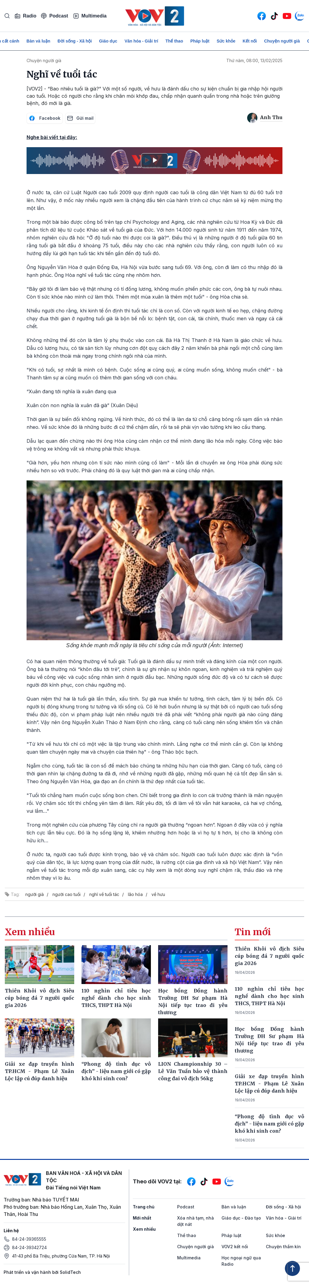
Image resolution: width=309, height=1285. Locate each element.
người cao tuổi (67, 894)
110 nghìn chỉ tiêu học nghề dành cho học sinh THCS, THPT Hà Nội (269, 996)
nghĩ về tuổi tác (104, 894)
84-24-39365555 (29, 1239)
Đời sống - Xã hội (75, 41)
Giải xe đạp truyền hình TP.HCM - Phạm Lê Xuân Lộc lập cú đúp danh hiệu (269, 1083)
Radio (25, 16)
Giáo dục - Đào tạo (241, 1217)
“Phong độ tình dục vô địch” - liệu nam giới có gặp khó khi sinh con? (269, 1123)
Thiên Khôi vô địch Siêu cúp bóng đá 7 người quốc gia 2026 (269, 956)
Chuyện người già (282, 41)
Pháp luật (199, 41)
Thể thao (174, 41)
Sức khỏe (226, 41)
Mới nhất (142, 1217)
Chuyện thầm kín (283, 1246)
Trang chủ (143, 1206)
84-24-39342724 (29, 1247)
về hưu (158, 894)
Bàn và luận (38, 41)
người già (34, 894)
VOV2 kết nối (234, 1246)
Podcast (54, 16)
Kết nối (250, 41)
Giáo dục (108, 41)
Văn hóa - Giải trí (141, 41)
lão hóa (135, 894)
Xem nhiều (144, 1229)
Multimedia (90, 16)
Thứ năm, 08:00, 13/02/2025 (254, 60)
